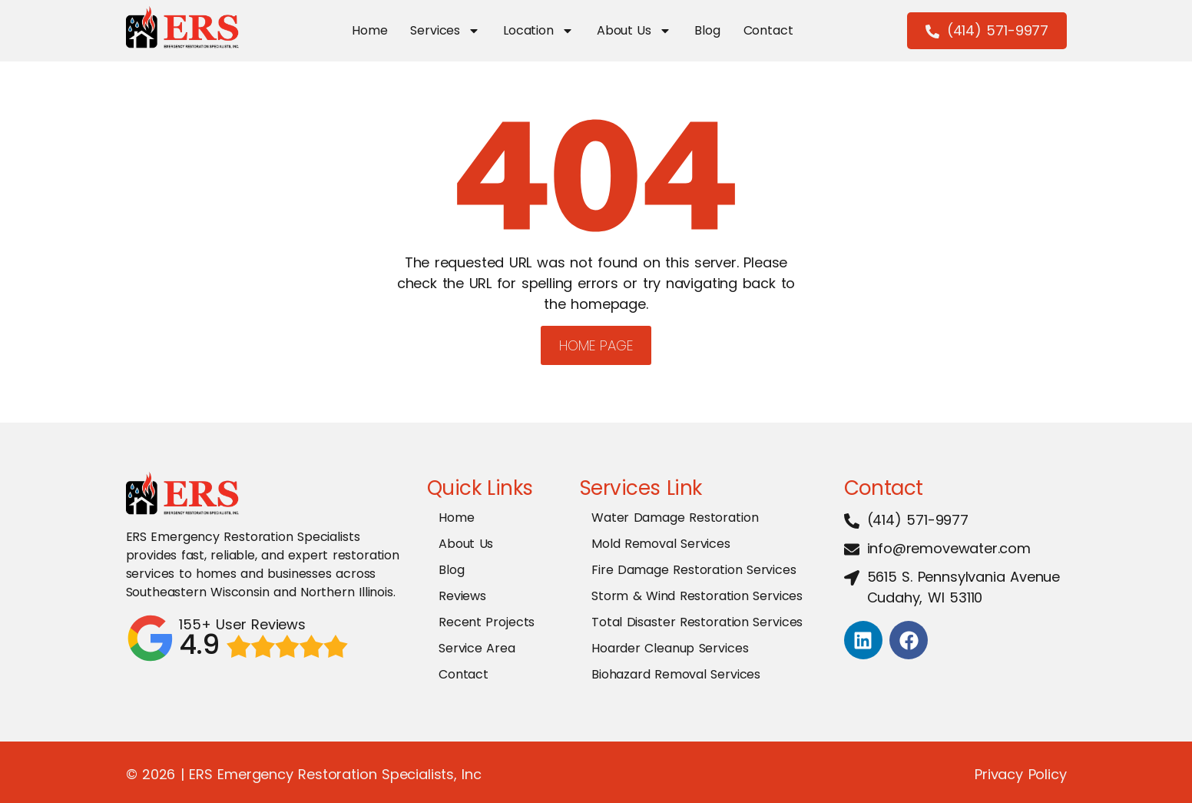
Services (444, 31)
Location (537, 31)
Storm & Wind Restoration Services (697, 596)
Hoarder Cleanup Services (669, 648)
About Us (632, 31)
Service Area (477, 648)
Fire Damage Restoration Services (693, 570)
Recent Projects (487, 622)
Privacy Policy (1020, 774)
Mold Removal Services (660, 543)
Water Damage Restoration (674, 517)
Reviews (462, 596)
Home (368, 30)
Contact (767, 30)
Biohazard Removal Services (675, 674)
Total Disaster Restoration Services (697, 622)
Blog (706, 30)
